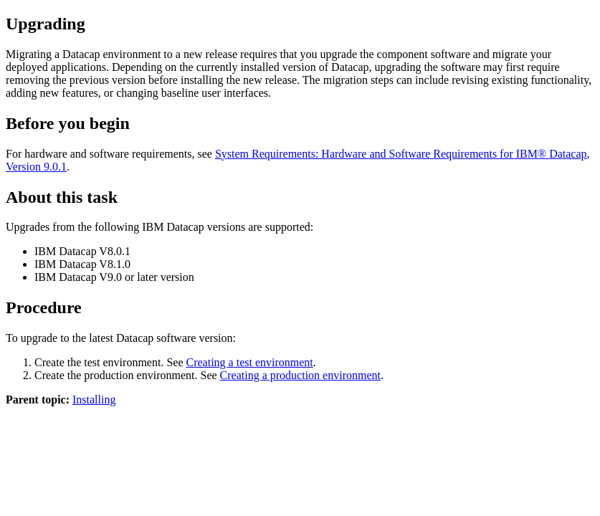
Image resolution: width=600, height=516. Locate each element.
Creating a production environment (300, 375)
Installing (93, 399)
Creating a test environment (249, 362)
